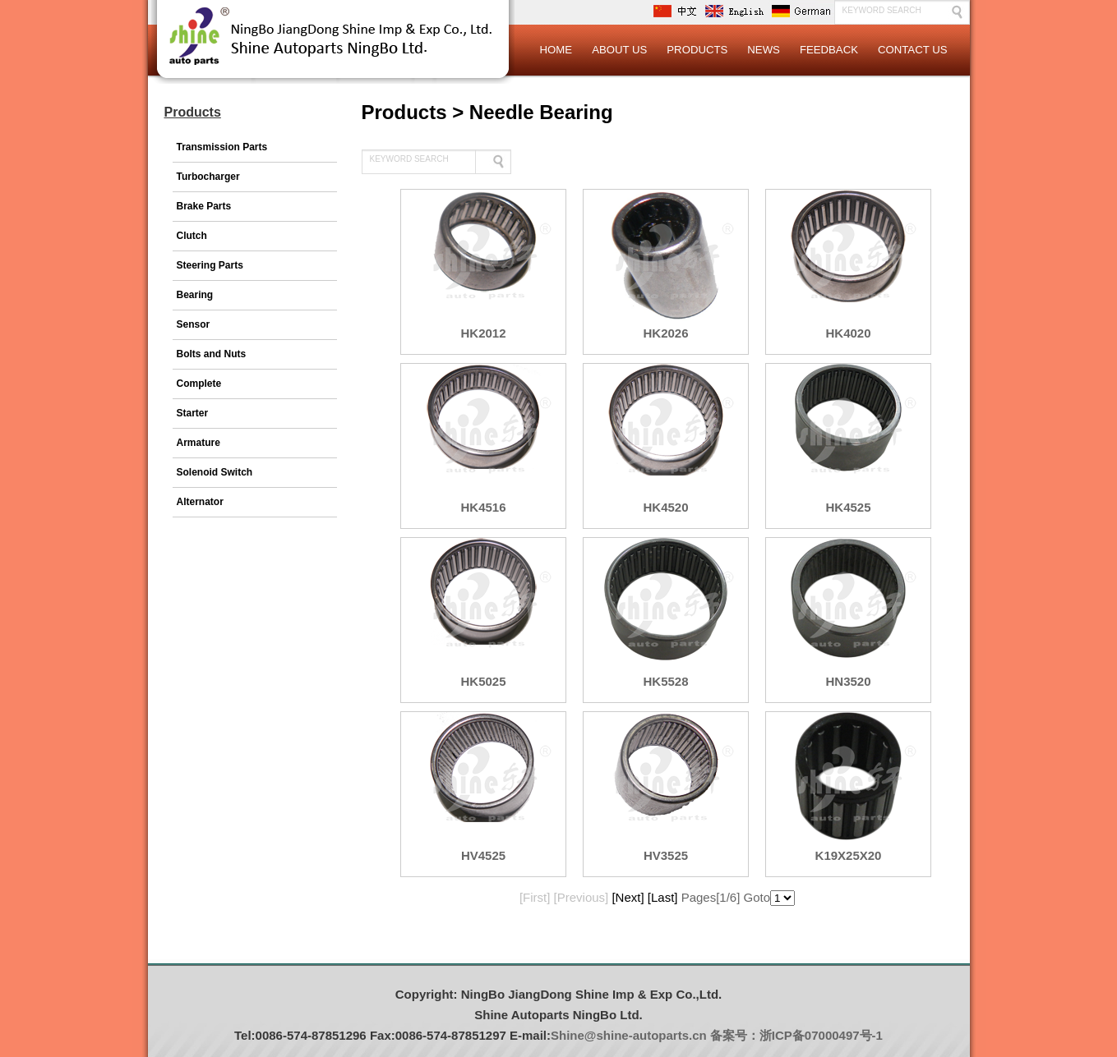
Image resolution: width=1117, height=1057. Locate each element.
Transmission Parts (222, 147)
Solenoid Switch (215, 472)
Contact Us (913, 50)
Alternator (200, 502)
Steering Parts (210, 265)
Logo (333, 49)
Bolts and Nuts (212, 354)
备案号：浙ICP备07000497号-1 (796, 1035)
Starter (193, 413)
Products (697, 50)
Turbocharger (208, 176)
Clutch (192, 235)
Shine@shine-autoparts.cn (629, 1035)
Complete (199, 383)
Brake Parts (204, 206)
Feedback (829, 50)
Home (556, 50)
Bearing (195, 295)
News (763, 50)
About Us (619, 50)
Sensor (193, 324)
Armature (198, 442)
